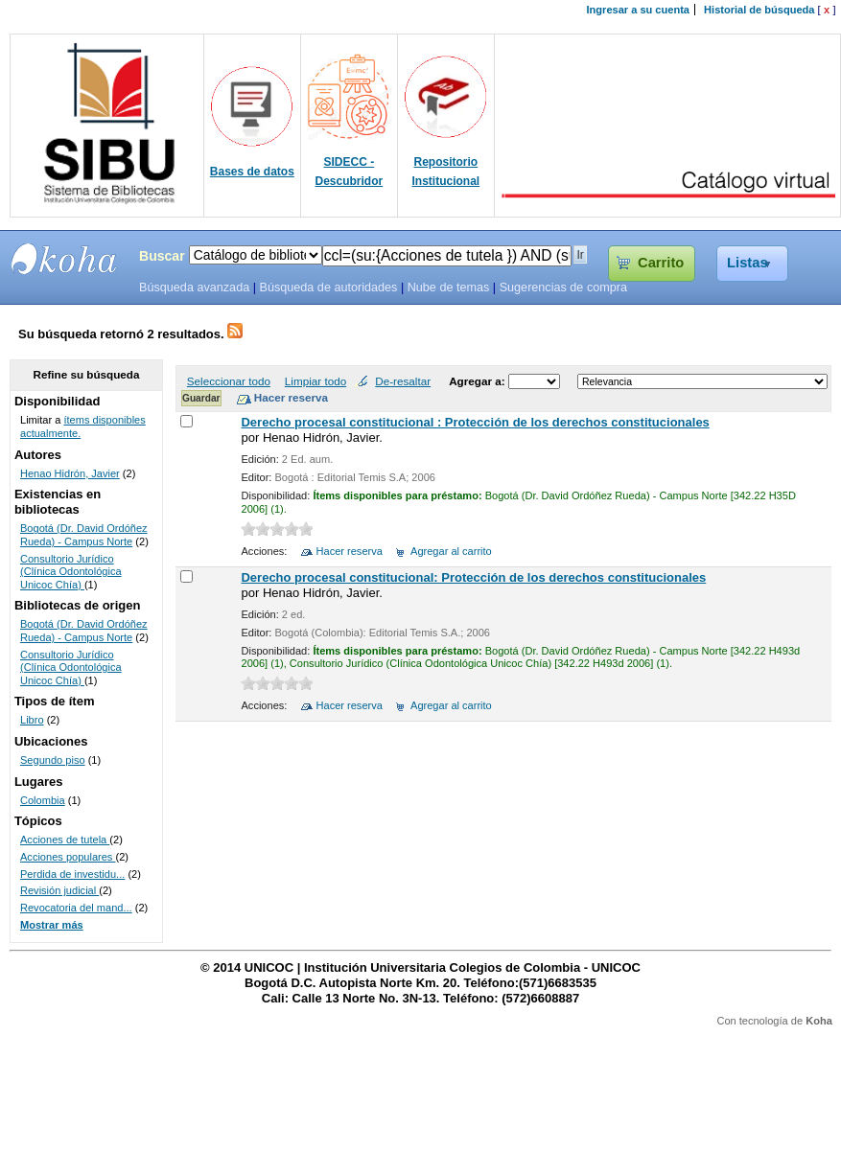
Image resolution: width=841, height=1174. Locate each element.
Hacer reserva (349, 551)
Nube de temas (449, 287)
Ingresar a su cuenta (638, 9)
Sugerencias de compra (563, 287)
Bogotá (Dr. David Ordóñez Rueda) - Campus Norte (84, 534)
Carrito (661, 262)
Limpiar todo (315, 381)
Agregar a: (478, 381)
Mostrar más (51, 925)
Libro (32, 719)
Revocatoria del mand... (76, 907)
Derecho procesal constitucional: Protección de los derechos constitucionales (473, 577)
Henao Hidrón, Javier (70, 473)
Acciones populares (67, 857)
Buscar (162, 256)
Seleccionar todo (228, 381)
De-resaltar (403, 381)
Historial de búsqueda (759, 9)
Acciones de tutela (64, 839)
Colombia (42, 800)
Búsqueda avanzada (194, 287)
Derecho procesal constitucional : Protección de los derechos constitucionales (475, 422)
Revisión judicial (59, 890)
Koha (819, 1020)
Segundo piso (52, 760)
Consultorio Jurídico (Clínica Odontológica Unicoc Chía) (71, 571)
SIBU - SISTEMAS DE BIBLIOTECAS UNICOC (64, 259)
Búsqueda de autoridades (328, 287)
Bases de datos (252, 171)
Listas (747, 262)
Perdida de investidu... (72, 874)
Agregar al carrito (451, 551)
